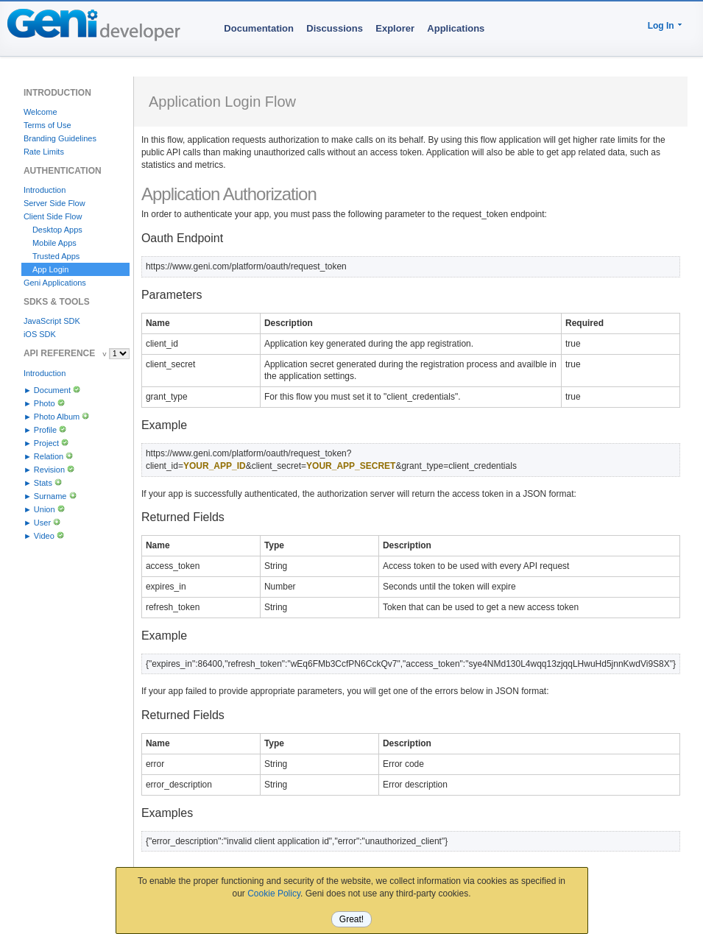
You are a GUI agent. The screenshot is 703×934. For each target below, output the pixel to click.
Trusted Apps (56, 256)
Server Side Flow (54, 203)
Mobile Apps (54, 242)
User (42, 522)
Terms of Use (47, 125)
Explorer (394, 28)
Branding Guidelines (60, 138)
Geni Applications (55, 282)
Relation (48, 456)
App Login (50, 269)
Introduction (45, 189)
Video (44, 535)
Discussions (334, 28)
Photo (44, 403)
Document (52, 390)
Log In (661, 26)
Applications (455, 28)
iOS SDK (40, 334)
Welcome (40, 111)
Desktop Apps (57, 229)
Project (46, 443)
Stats (43, 482)
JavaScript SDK (52, 320)
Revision (49, 469)
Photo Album (57, 416)
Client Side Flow (53, 216)
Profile (45, 429)
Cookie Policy (273, 893)
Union (44, 509)
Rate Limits (44, 151)
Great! (351, 919)
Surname (50, 496)
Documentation (259, 28)
